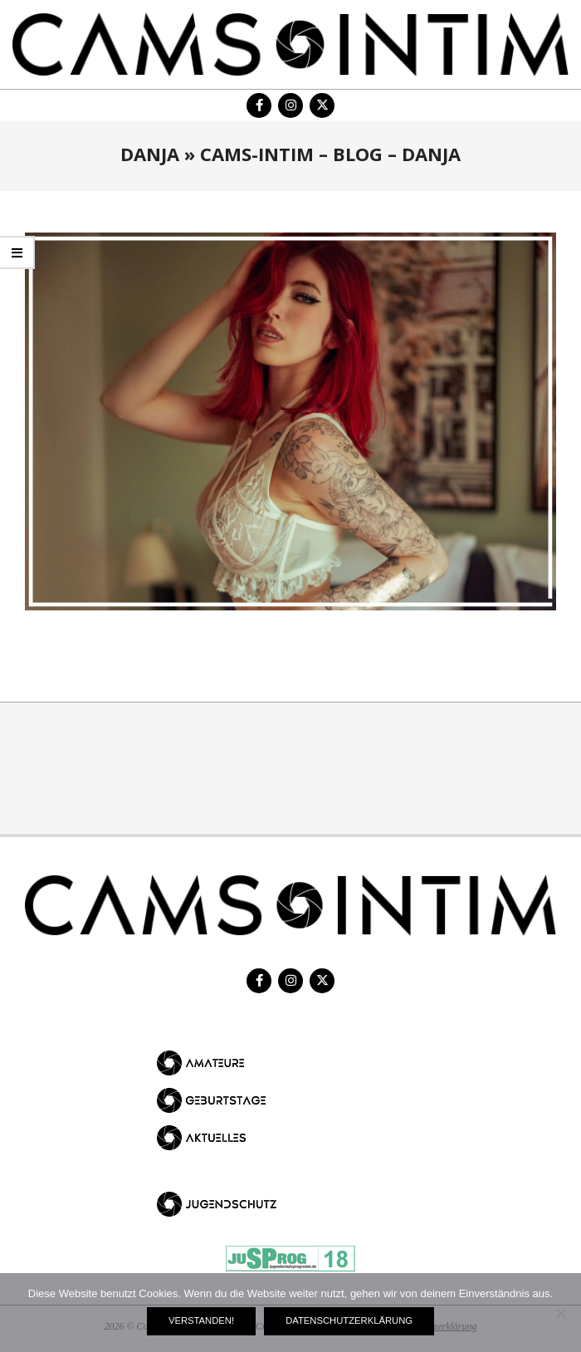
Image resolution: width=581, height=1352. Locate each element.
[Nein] (560, 1313)
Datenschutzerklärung (349, 1320)
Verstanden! (201, 1320)
